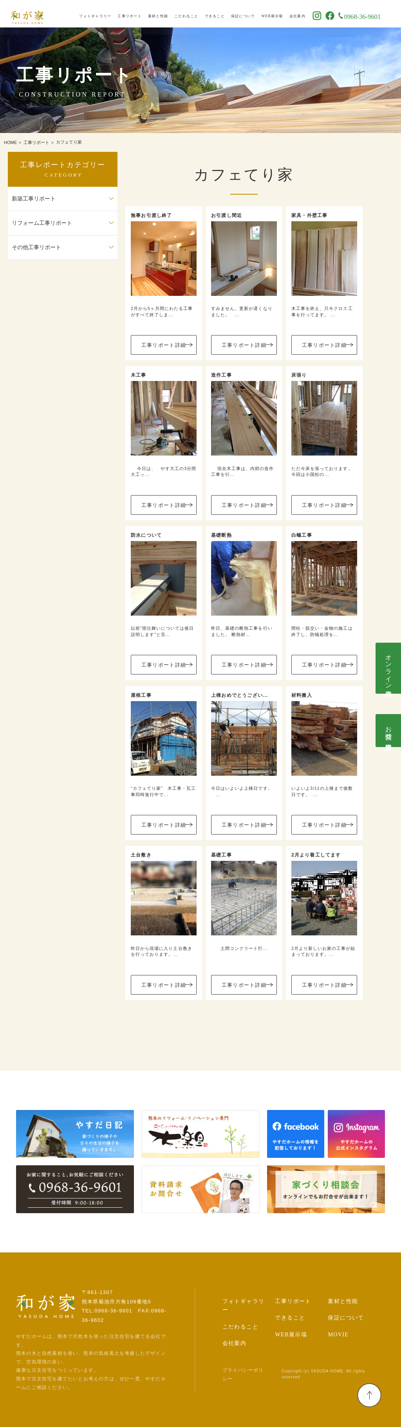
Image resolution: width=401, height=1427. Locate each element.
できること (225, 14)
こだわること (196, 14)
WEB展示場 (282, 14)
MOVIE (338, 1335)
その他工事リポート (36, 247)
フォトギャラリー (106, 14)
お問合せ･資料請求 (388, 730)
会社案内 (308, 14)
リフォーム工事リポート (42, 223)
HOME (10, 142)
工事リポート (140, 14)
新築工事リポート (34, 199)
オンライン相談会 (388, 668)
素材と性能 (168, 14)
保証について (253, 14)
